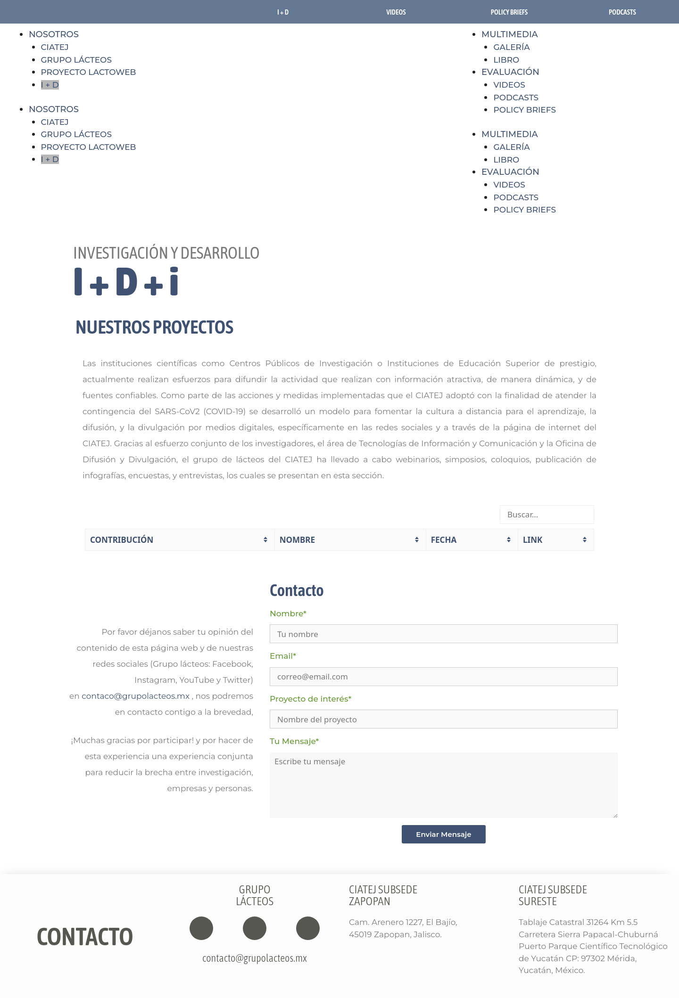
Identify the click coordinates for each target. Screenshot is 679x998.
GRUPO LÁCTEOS (76, 60)
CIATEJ (55, 47)
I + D (283, 12)
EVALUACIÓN (510, 72)
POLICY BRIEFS (524, 110)
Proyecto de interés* (310, 699)
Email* (283, 656)
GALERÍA (511, 147)
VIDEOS (396, 12)
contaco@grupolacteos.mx (136, 696)
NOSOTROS (54, 34)
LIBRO (506, 159)
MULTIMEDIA (509, 34)
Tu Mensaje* (294, 741)
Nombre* (288, 613)
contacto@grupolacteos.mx (254, 958)
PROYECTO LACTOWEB (88, 72)
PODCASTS (622, 12)
